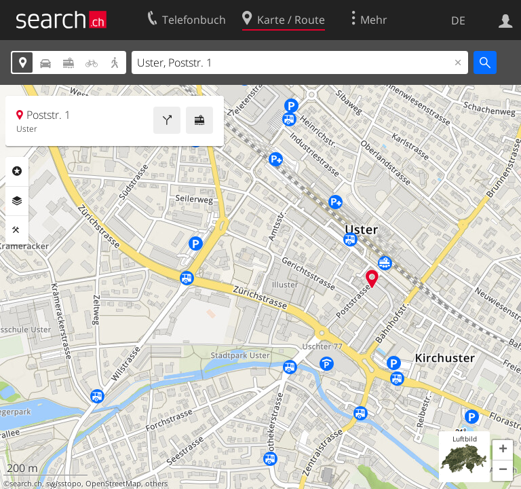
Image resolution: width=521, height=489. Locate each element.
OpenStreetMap (113, 483)
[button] (503, 450)
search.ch (25, 483)
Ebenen (16, 201)
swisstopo (63, 483)
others (156, 483)
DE (458, 20)
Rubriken (16, 171)
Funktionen (16, 230)
